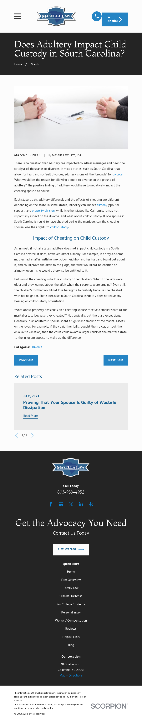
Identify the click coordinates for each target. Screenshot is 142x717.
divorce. (118, 174)
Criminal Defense (71, 596)
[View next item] (32, 435)
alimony (102, 205)
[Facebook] (51, 504)
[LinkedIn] (81, 504)
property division (43, 210)
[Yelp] (91, 504)
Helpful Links (71, 637)
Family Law (71, 588)
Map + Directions (71, 675)
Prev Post (26, 360)
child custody (59, 227)
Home (71, 572)
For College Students (71, 604)
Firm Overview (71, 580)
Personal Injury (71, 612)
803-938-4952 (70, 492)
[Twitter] (71, 504)
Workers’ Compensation (71, 620)
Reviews (71, 628)
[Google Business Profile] (61, 504)
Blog (71, 645)
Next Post (115, 360)
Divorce (37, 347)
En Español (114, 19)
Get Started (71, 549)
